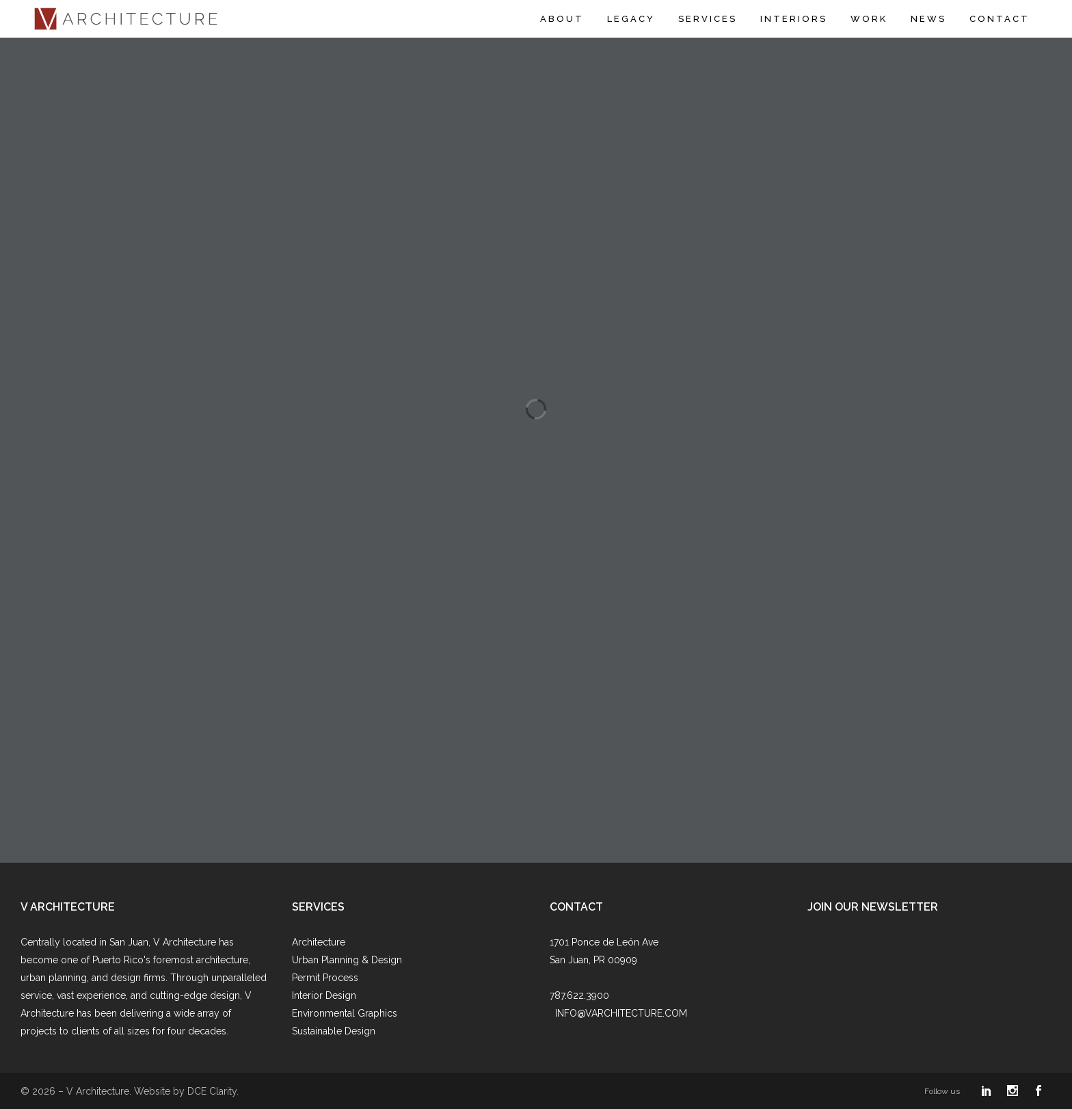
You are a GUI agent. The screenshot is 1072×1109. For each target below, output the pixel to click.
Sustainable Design (333, 1031)
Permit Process (325, 977)
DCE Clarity (212, 1091)
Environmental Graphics (344, 1013)
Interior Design (324, 995)
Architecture (318, 942)
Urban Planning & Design (347, 959)
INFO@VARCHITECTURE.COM (621, 1013)
